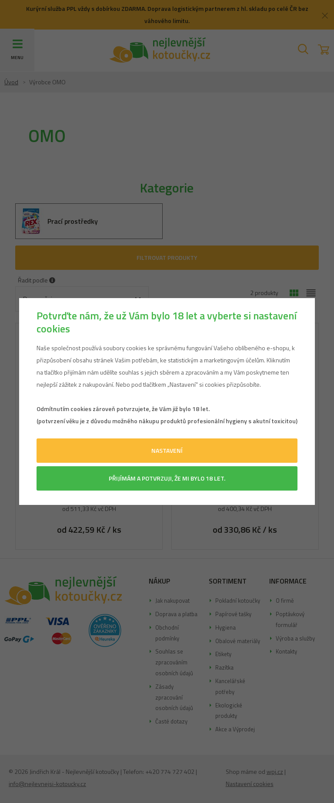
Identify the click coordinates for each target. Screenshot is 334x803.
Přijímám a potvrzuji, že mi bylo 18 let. (167, 478)
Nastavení (167, 450)
